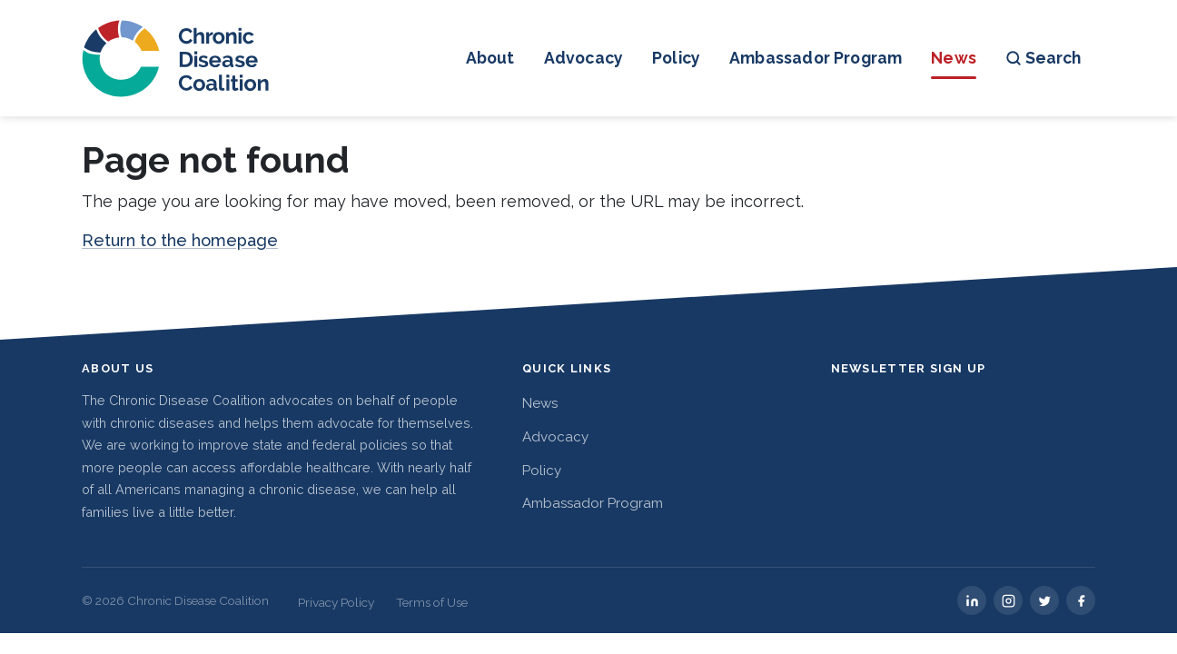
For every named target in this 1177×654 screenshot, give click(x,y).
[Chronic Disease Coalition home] (177, 58)
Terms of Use (432, 602)
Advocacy (583, 57)
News (953, 57)
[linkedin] (971, 600)
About (490, 57)
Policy (676, 57)
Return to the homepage (180, 240)
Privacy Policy (336, 602)
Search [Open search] (1043, 57)
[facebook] (1080, 600)
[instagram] (1008, 600)
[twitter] (1044, 600)
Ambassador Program (815, 57)
